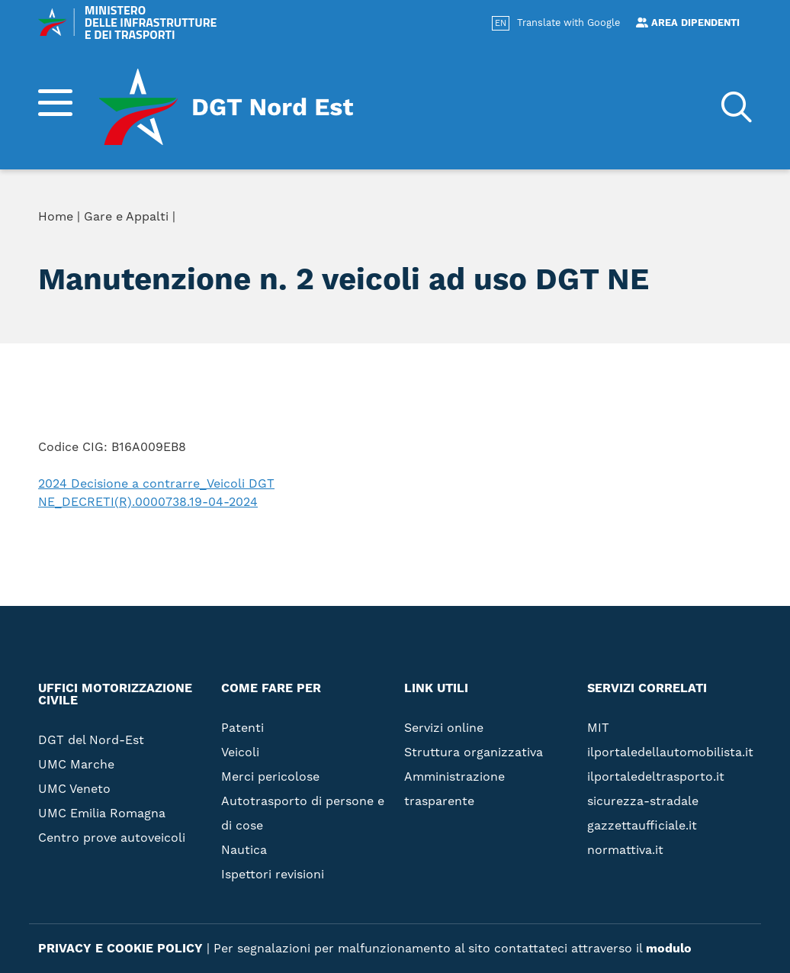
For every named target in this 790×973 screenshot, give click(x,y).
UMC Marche (76, 764)
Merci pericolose (270, 777)
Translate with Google (568, 23)
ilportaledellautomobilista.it (670, 752)
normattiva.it (625, 850)
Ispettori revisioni (272, 874)
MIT (598, 728)
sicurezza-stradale (642, 801)
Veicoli (240, 752)
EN (500, 23)
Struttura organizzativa (473, 752)
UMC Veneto (74, 789)
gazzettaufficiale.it (642, 825)
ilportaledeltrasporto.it (655, 777)
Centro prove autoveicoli (111, 838)
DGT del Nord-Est (91, 740)
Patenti (242, 728)
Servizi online (443, 728)
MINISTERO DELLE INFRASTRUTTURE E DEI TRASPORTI (127, 22)
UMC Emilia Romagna (101, 813)
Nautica (244, 850)
